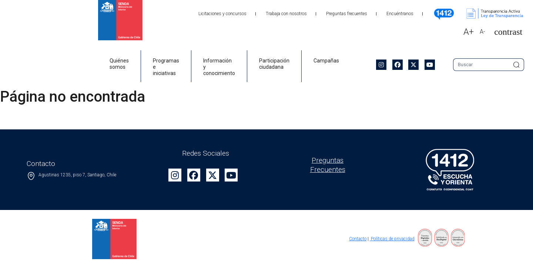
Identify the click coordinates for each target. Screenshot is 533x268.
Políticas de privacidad (392, 238)
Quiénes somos (119, 64)
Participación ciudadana (274, 64)
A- (482, 31)
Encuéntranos (399, 13)
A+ (468, 32)
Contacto (357, 238)
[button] (505, 32)
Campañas (326, 61)
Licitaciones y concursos (222, 13)
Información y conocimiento (219, 67)
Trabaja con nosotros (286, 13)
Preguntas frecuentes (346, 13)
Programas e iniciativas (166, 67)
